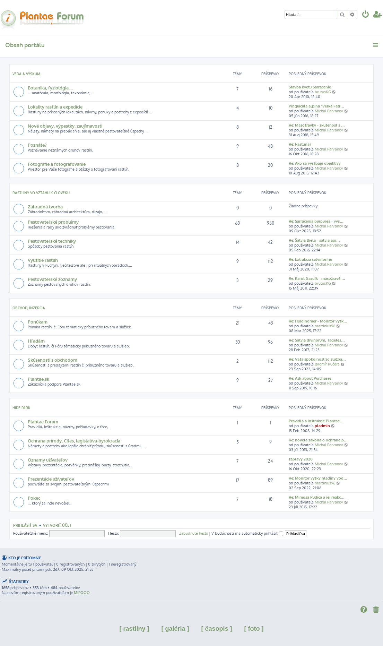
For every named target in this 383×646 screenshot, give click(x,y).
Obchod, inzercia (28, 308)
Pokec (34, 498)
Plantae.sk (38, 379)
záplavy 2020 (301, 459)
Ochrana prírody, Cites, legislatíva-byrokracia (74, 440)
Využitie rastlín (43, 260)
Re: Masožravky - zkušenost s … (317, 125)
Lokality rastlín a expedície (55, 107)
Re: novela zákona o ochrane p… (318, 440)
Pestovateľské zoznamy (52, 279)
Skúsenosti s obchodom (52, 360)
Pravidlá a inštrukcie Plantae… (316, 421)
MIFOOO (82, 592)
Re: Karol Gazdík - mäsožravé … (317, 278)
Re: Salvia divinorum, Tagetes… (317, 340)
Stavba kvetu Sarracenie (310, 87)
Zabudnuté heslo (193, 533)
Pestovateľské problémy (53, 222)
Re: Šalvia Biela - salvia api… (314, 240)
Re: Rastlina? (300, 144)
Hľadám (36, 341)
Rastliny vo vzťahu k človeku (41, 193)
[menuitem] (366, 15)
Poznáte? (37, 145)
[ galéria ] (175, 628)
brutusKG (323, 91)
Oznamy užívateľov (48, 460)
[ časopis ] (216, 628)
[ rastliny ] (134, 628)
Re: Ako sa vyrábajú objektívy (315, 163)
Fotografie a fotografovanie (57, 164)
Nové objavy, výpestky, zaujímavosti (65, 126)
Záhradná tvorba (45, 206)
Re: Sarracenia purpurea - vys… (316, 221)
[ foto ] (254, 628)
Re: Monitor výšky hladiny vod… (318, 478)
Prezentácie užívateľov (51, 479)
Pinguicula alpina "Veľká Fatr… (316, 106)
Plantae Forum (43, 421)
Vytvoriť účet (57, 525)
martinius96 (325, 326)
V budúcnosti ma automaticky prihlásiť (247, 533)
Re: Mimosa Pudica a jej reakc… (317, 497)
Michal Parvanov (329, 111)
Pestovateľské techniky (52, 241)
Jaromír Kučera (327, 364)
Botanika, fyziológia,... (50, 88)
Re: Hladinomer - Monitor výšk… (318, 321)
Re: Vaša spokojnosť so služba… (317, 359)
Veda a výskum (26, 74)
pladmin (322, 425)
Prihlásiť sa (25, 525)
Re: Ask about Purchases (310, 378)
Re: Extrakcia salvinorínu (310, 259)
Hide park (21, 408)
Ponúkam (37, 322)
